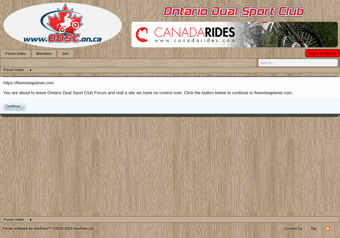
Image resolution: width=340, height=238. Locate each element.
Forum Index (15, 54)
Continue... (14, 106)
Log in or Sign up (322, 53)
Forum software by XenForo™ (49, 228)
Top (314, 228)
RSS (327, 228)
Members (44, 54)
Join (65, 54)
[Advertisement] (170, 166)
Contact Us (293, 228)
